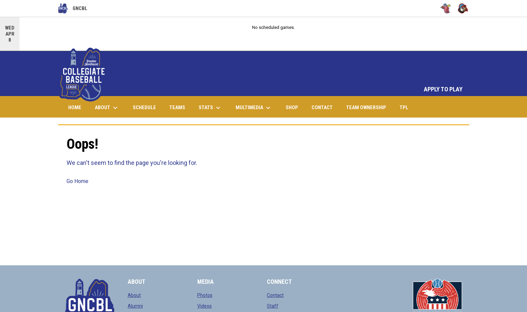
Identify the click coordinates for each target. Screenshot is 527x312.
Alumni (135, 306)
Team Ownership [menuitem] (366, 107)
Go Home (77, 181)
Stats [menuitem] (210, 108)
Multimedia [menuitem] (254, 108)
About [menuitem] (107, 108)
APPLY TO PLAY (443, 89)
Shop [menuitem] (294, 107)
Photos (204, 295)
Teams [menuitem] (177, 107)
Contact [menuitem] (322, 107)
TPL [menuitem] (406, 107)
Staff (272, 306)
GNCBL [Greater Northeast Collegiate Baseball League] (72, 8)
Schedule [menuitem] (144, 107)
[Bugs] (445, 8)
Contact (275, 295)
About (134, 295)
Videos (204, 306)
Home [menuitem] (74, 107)
